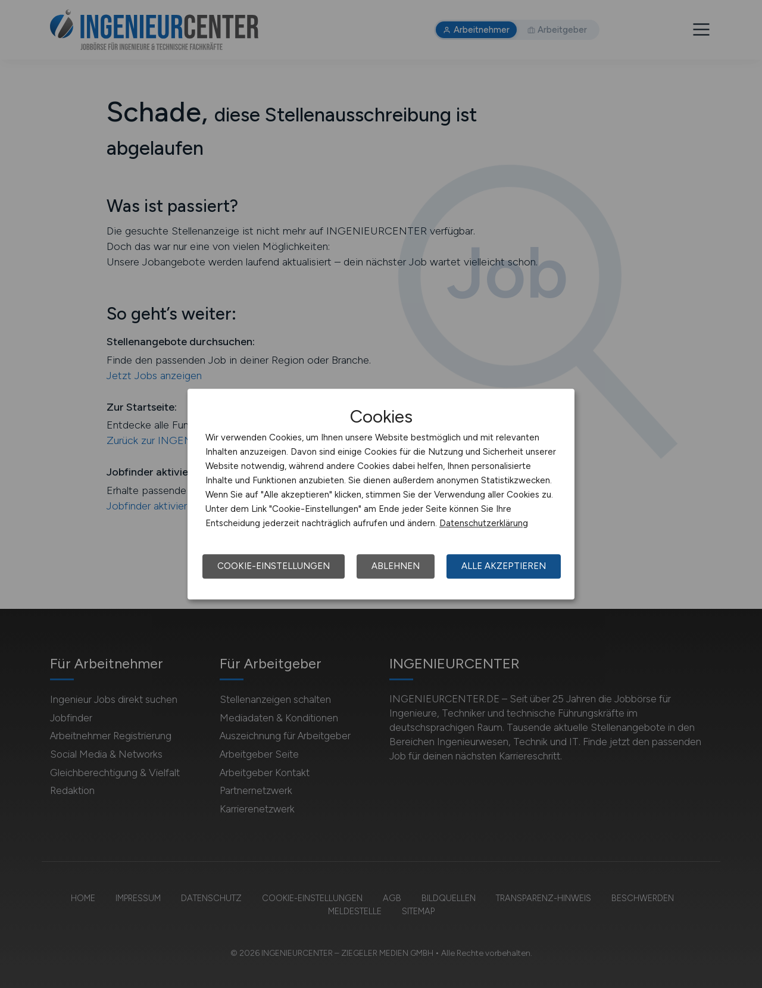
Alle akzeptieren (503, 566)
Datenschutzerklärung (483, 523)
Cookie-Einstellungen (273, 566)
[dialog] (381, 494)
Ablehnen (395, 566)
